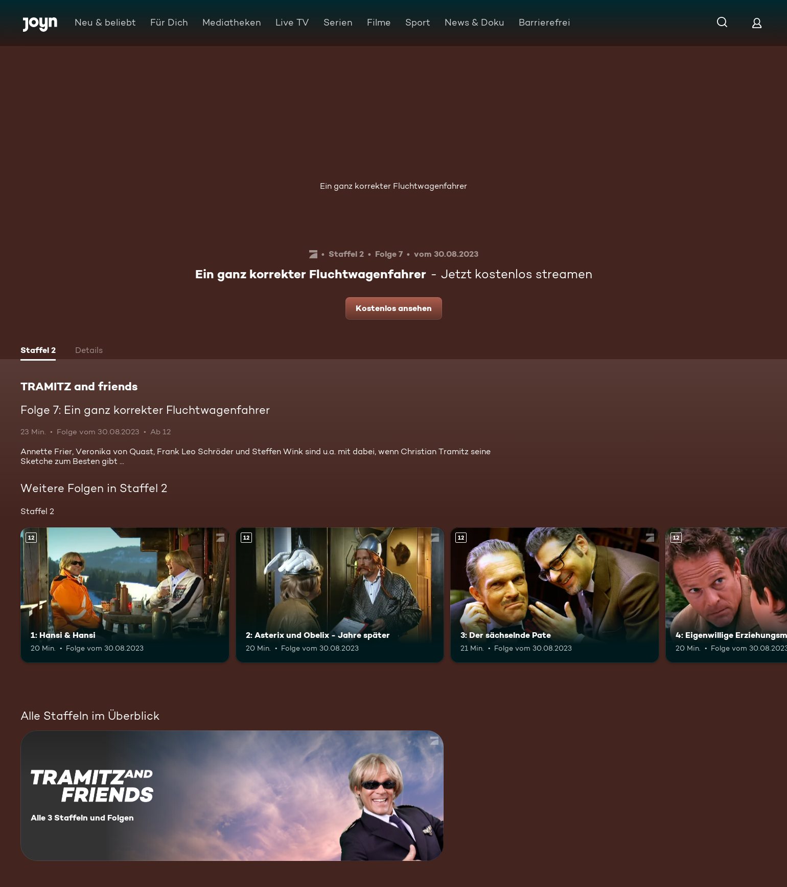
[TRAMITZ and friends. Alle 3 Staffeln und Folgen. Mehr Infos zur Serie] (232, 795)
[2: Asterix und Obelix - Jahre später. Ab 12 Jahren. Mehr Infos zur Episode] (340, 595)
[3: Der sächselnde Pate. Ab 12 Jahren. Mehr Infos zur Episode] (554, 595)
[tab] (38, 351)
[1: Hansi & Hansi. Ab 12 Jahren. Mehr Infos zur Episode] (124, 595)
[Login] (756, 23)
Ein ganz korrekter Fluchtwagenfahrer (393, 186)
